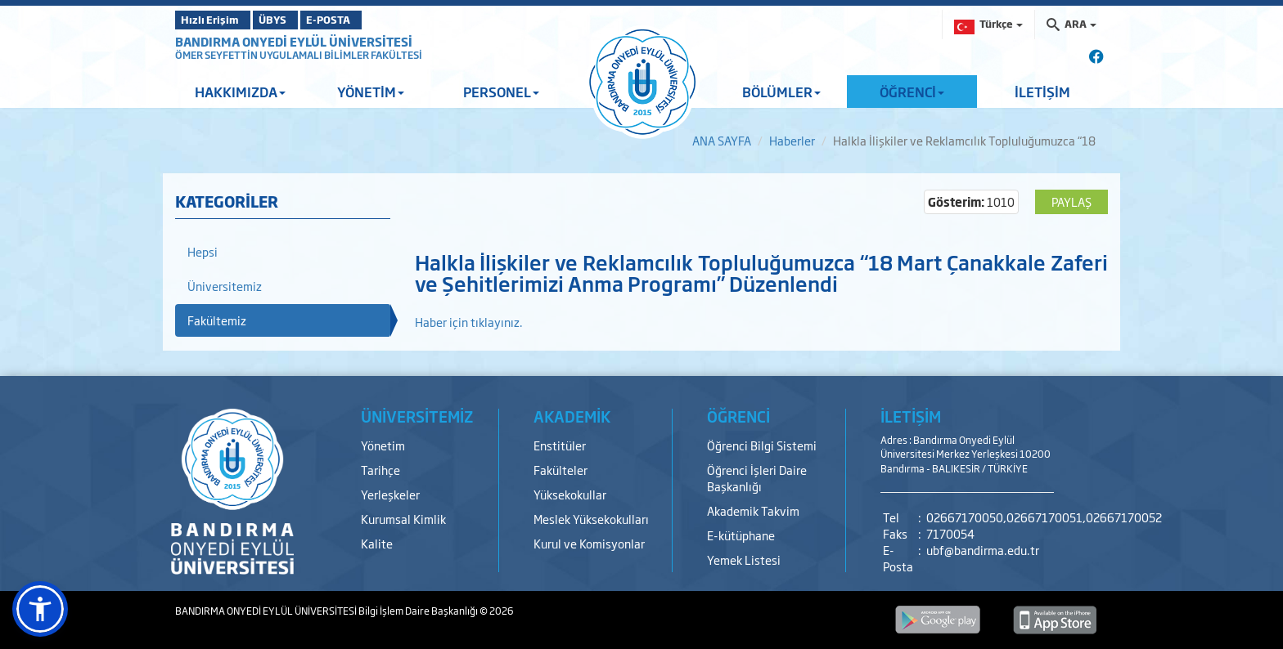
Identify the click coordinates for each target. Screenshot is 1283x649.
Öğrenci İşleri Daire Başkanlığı (757, 478)
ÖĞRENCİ (912, 91)
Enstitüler (559, 445)
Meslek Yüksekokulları (591, 518)
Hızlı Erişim (216, 19)
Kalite (377, 543)
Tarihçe (380, 469)
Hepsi (202, 251)
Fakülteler (560, 469)
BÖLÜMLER (781, 91)
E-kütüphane (741, 535)
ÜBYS (295, 19)
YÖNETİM (370, 91)
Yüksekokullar (569, 494)
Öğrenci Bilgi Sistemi (762, 445)
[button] (40, 609)
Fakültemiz (216, 320)
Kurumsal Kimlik (403, 518)
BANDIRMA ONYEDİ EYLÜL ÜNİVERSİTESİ (293, 41)
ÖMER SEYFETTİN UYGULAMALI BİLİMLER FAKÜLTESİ (298, 54)
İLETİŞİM (1042, 91)
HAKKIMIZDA (240, 91)
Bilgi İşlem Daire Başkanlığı (418, 610)
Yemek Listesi (744, 559)
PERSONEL (501, 91)
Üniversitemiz (224, 285)
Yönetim (383, 445)
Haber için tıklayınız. (469, 321)
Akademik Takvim (753, 510)
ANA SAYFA (721, 140)
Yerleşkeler (390, 494)
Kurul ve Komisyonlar (589, 543)
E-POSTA (371, 19)
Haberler (792, 140)
